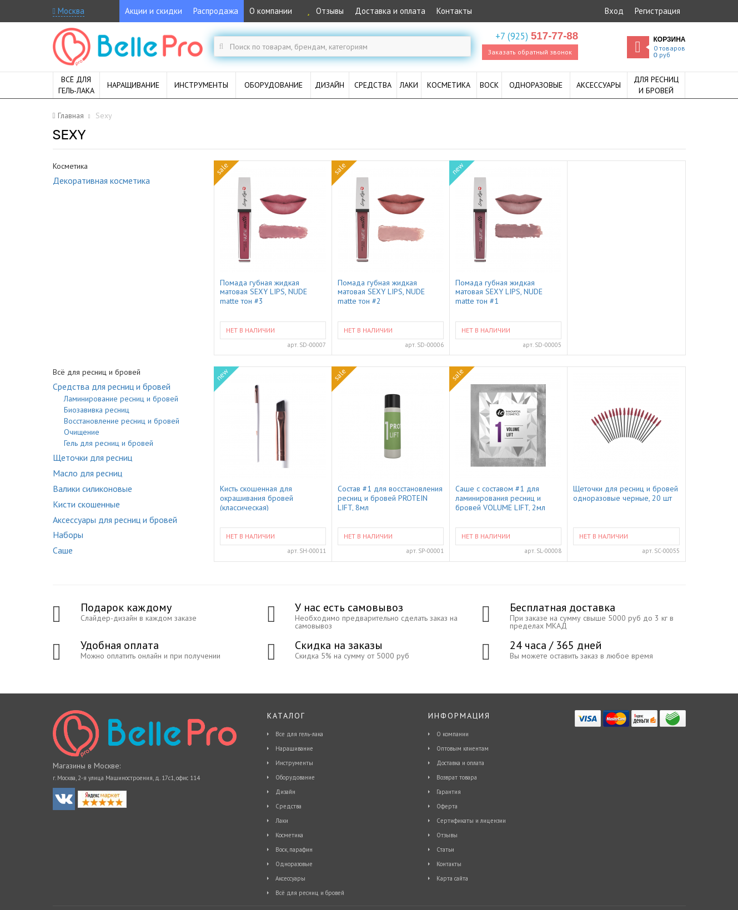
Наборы (68, 534)
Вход (614, 11)
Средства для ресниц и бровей (111, 386)
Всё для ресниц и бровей (309, 893)
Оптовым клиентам (462, 748)
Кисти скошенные (86, 504)
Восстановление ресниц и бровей (121, 421)
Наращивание (294, 748)
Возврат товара (456, 777)
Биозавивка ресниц (96, 410)
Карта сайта (452, 878)
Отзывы (323, 11)
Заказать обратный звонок (530, 52)
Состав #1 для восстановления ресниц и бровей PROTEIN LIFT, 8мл (390, 497)
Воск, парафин (294, 849)
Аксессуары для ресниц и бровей (115, 519)
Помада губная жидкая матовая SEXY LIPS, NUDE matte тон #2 (381, 291)
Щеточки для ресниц (92, 457)
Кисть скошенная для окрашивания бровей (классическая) (256, 497)
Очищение (81, 432)
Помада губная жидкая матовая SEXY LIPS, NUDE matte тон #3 (263, 291)
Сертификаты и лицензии (471, 820)
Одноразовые (294, 864)
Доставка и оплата (390, 11)
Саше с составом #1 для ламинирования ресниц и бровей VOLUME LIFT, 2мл (500, 497)
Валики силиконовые (92, 488)
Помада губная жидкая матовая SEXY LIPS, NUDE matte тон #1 (499, 291)
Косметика (289, 835)
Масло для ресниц (87, 473)
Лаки (281, 820)
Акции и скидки (153, 11)
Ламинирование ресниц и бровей (121, 399)
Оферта (447, 806)
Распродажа (215, 11)
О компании (270, 11)
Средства (288, 806)
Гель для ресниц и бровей (108, 443)
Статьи (445, 849)
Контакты (454, 11)
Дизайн (285, 792)
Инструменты (294, 763)
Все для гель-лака (299, 734)
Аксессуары (290, 878)
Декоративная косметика (101, 180)
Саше (63, 550)
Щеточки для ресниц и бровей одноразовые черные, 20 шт (625, 493)
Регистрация (657, 11)
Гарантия (448, 792)
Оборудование (295, 777)
